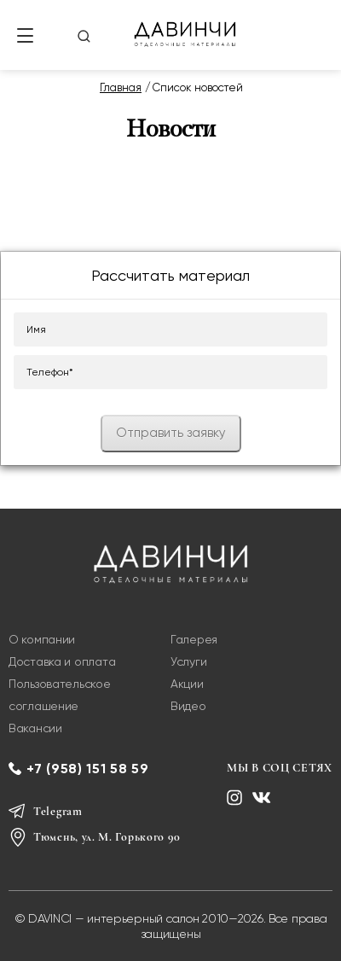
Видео (188, 706)
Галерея (193, 639)
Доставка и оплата (62, 661)
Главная (121, 87)
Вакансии (35, 728)
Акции (187, 683)
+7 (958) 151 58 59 (87, 768)
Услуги (188, 661)
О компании (42, 639)
